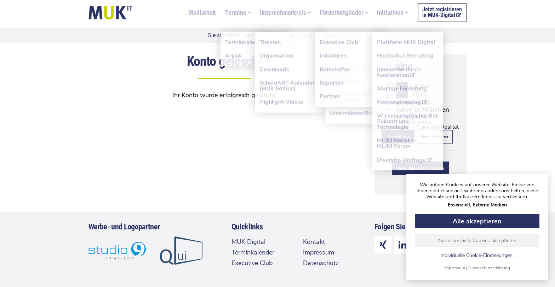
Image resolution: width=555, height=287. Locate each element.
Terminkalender (252, 252)
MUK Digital (248, 242)
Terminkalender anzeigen (420, 168)
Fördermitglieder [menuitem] (342, 12)
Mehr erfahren (434, 136)
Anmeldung (398, 136)
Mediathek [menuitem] (202, 12)
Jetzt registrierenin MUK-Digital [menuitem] (442, 12)
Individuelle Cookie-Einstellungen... (478, 256)
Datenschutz (321, 263)
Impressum (454, 268)
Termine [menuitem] (235, 12)
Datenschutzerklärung (489, 268)
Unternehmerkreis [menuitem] (282, 12)
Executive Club (252, 263)
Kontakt (314, 242)
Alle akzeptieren (477, 221)
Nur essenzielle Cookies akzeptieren (477, 240)
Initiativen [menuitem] (390, 12)
